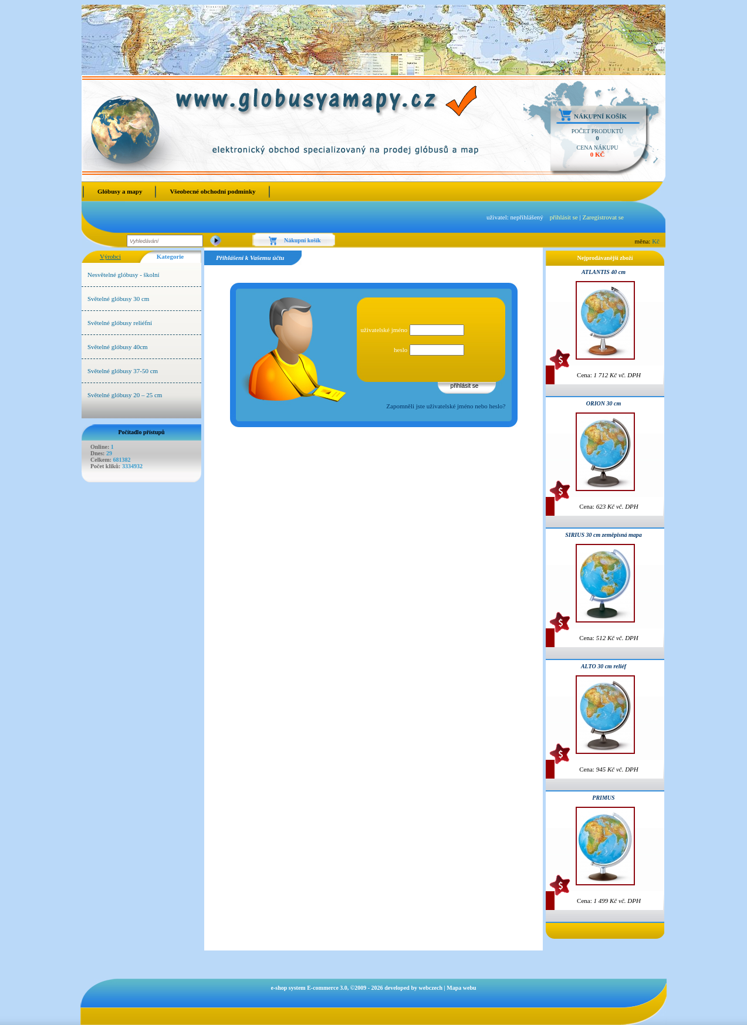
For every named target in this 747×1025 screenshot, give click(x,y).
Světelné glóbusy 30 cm (118, 298)
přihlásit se (564, 217)
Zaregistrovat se (603, 217)
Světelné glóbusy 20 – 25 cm (124, 394)
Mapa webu (461, 988)
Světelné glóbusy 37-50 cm (122, 370)
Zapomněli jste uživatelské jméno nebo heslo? (445, 406)
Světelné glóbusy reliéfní (119, 322)
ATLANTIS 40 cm (604, 272)
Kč (656, 241)
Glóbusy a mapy (119, 191)
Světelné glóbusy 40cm (117, 346)
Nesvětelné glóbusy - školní (123, 274)
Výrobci (110, 256)
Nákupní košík (600, 116)
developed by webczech (413, 988)
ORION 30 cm (603, 403)
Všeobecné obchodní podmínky (212, 191)
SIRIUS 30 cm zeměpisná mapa (603, 535)
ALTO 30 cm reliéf (603, 666)
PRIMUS (603, 797)
